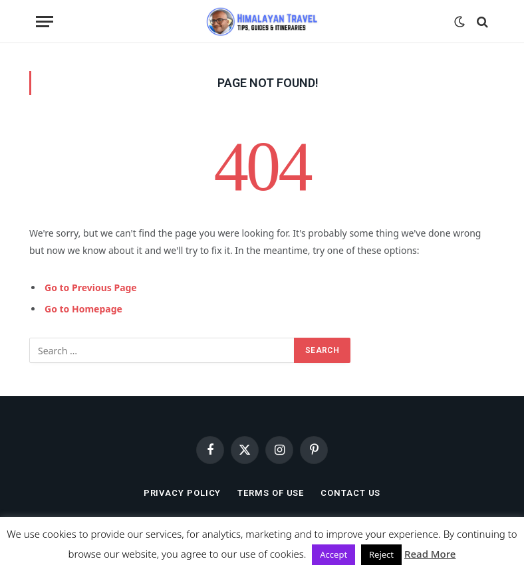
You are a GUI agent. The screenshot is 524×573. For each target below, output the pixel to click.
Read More (430, 553)
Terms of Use (270, 493)
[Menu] (44, 22)
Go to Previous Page (91, 287)
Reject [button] (381, 554)
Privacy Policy (182, 493)
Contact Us (350, 493)
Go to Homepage (83, 308)
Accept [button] (333, 554)
